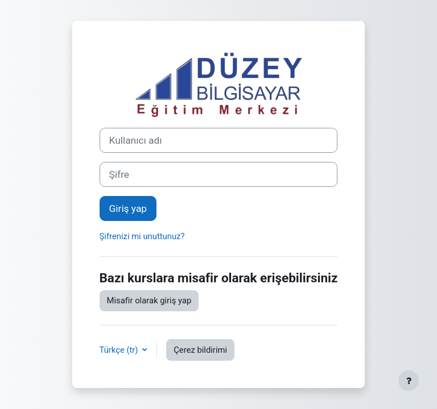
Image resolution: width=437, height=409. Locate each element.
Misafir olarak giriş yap (149, 300)
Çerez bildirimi (200, 350)
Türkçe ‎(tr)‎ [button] (120, 350)
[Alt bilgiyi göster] (408, 380)
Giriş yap (128, 208)
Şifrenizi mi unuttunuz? (142, 236)
